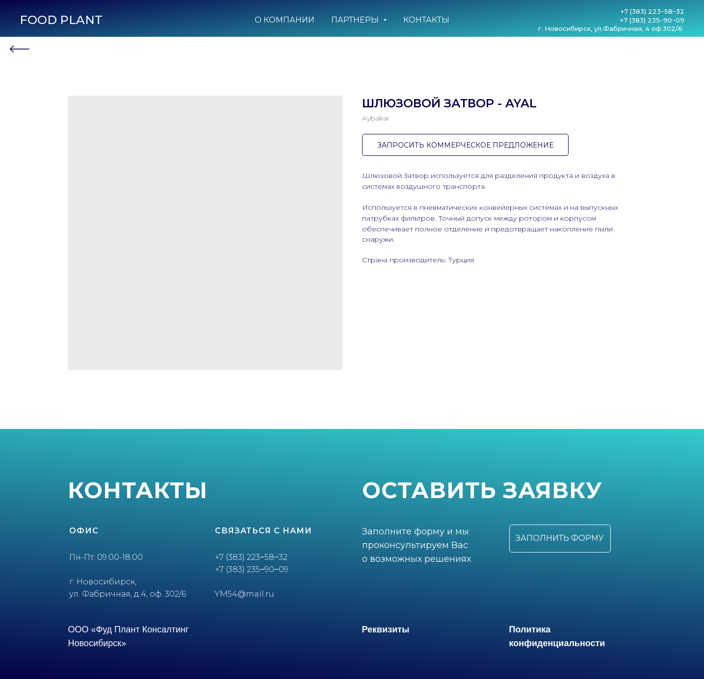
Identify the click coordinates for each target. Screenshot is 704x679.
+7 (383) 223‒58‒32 (652, 11)
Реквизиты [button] (386, 629)
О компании (284, 20)
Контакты (426, 20)
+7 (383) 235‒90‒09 (652, 20)
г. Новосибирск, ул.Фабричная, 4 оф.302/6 (611, 28)
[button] (560, 539)
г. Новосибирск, (102, 581)
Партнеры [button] (356, 20)
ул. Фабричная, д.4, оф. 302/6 (127, 594)
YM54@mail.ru (244, 594)
